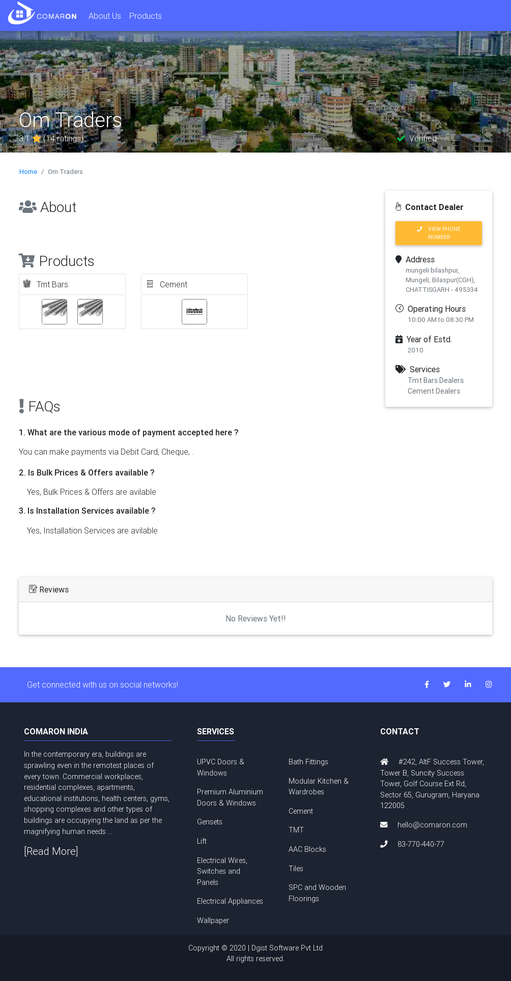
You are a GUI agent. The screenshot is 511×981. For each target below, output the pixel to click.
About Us (105, 16)
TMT (296, 830)
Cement (301, 811)
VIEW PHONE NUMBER (439, 233)
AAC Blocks (307, 849)
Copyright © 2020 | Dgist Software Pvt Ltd (255, 954)
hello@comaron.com (432, 824)
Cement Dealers (434, 391)
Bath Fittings (308, 761)
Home (28, 171)
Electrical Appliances (230, 901)
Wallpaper (213, 920)
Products (145, 16)
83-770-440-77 (421, 844)
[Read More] (51, 851)
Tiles (296, 868)
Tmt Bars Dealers (436, 380)
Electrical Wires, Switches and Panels (222, 871)
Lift (202, 841)
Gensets (209, 821)
